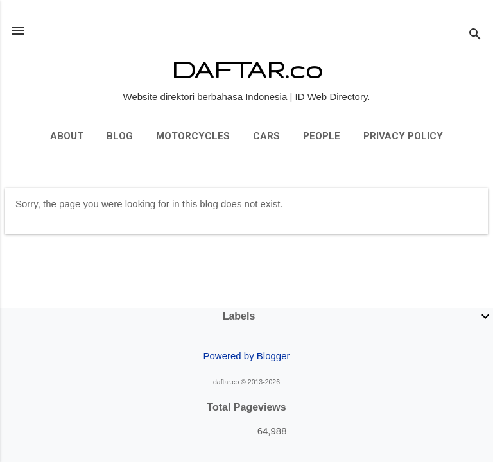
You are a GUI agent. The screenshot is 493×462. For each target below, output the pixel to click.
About (66, 136)
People (321, 136)
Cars (266, 136)
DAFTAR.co (246, 69)
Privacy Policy (403, 136)
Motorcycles (193, 136)
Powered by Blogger (246, 355)
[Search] (475, 35)
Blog (120, 136)
